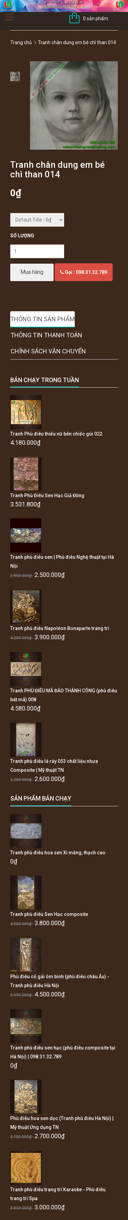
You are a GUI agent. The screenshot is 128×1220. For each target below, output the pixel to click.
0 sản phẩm (95, 18)
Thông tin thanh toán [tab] (46, 335)
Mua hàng (31, 272)
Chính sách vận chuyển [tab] (48, 351)
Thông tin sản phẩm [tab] (42, 319)
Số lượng (22, 235)
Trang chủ (21, 42)
